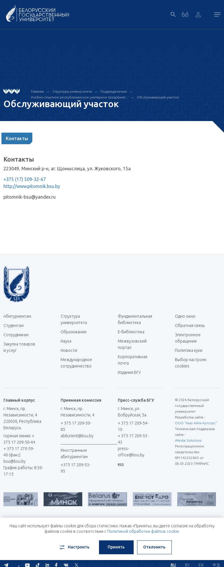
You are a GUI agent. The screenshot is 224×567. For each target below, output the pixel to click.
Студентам (13, 325)
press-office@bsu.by (131, 451)
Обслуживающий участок (158, 97)
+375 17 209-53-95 (75, 467)
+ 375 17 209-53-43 (133, 439)
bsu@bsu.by (14, 461)
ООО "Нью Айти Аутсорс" (196, 423)
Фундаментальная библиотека (135, 319)
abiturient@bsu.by (77, 436)
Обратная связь (190, 325)
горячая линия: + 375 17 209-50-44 (19, 439)
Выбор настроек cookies (190, 362)
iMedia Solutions (188, 440)
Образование (74, 332)
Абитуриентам (19, 316)
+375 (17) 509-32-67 (24, 179)
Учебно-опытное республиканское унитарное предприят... (79, 97)
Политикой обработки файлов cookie (143, 531)
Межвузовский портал (132, 344)
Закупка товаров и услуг (19, 347)
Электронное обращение (188, 337)
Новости (69, 350)
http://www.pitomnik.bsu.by (31, 186)
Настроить (74, 547)
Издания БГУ (129, 372)
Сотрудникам (16, 334)
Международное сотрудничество (76, 365)
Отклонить (154, 547)
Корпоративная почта (132, 359)
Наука (66, 341)
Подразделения (113, 91)
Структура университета (72, 91)
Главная (37, 91)
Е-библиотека (133, 332)
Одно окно (185, 316)
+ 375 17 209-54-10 (133, 426)
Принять (116, 547)
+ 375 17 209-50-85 (76, 426)
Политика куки (188, 350)
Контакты (17, 138)
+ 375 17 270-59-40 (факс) (18, 451)
